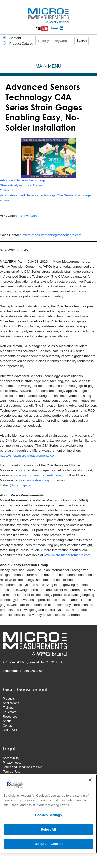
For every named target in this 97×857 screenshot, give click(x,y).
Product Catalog (22, 43)
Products (9, 698)
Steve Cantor (31, 216)
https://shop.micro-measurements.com (28, 455)
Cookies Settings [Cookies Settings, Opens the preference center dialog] (48, 815)
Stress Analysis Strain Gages (21, 185)
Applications (11, 703)
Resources (10, 716)
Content (15, 38)
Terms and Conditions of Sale (22, 767)
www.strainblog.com (41, 480)
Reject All (48, 829)
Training (8, 707)
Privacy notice (12, 762)
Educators (9, 712)
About (7, 721)
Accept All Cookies (49, 844)
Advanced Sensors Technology (23, 180)
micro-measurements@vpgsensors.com (52, 235)
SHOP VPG (10, 730)
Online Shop (9, 190)
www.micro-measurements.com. (68, 555)
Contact (8, 725)
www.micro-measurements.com (37, 475)
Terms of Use (12, 771)
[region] (48, 813)
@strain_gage (20, 485)
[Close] (90, 779)
